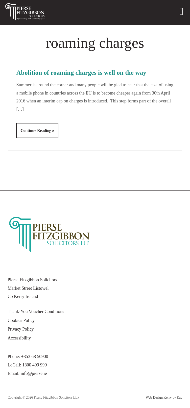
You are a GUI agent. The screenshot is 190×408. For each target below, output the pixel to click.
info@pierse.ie (34, 373)
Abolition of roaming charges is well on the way (81, 72)
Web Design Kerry (159, 397)
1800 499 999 (34, 364)
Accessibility (19, 338)
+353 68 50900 (34, 356)
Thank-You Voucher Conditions (36, 311)
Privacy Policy (21, 329)
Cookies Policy (21, 320)
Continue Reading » (37, 130)
